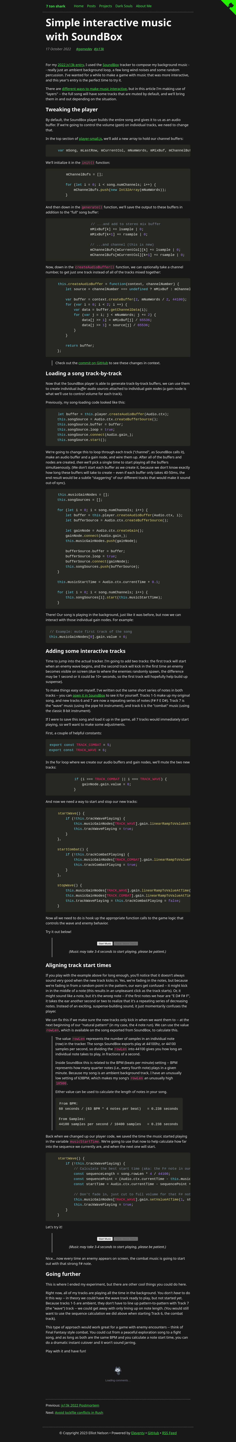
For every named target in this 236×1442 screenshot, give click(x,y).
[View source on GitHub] (228, 8)
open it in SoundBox (89, 695)
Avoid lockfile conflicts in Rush (79, 1412)
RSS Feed (169, 1433)
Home (79, 6)
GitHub (153, 1433)
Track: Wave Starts (125, 943)
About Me (143, 6)
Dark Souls (123, 6)
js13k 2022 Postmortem (80, 1405)
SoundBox (111, 64)
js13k (100, 49)
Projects (105, 6)
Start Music (105, 943)
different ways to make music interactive (94, 88)
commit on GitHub (93, 363)
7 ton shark (55, 6)
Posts (91, 6)
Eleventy (138, 1433)
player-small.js (90, 138)
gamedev (85, 49)
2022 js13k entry (71, 64)
